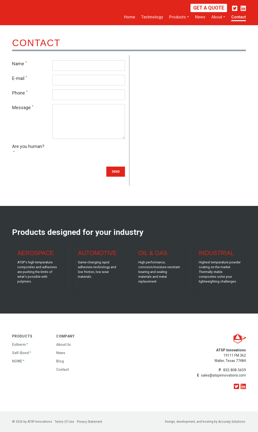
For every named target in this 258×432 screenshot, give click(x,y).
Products (177, 17)
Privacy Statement (89, 421)
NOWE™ (18, 361)
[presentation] (90, 153)
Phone (18, 93)
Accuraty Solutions (231, 421)
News (200, 17)
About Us (63, 345)
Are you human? (28, 146)
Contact (238, 17)
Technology (152, 17)
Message (21, 107)
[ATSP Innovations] (25, 12)
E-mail (18, 78)
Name (18, 63)
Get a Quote (208, 8)
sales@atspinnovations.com (223, 375)
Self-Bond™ (21, 353)
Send (116, 171)
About (216, 17)
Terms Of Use (64, 421)
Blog (60, 361)
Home (129, 17)
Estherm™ (20, 345)
